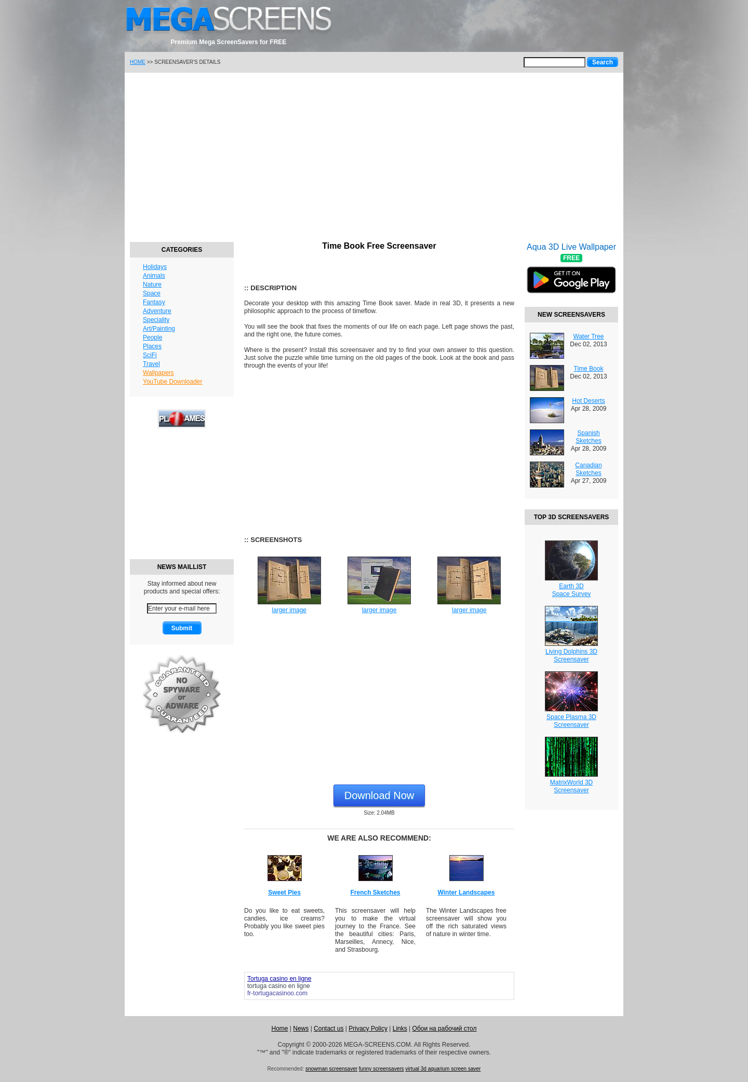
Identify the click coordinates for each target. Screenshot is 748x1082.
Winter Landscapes (466, 892)
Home (279, 1028)
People (152, 337)
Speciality (156, 319)
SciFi (150, 355)
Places (152, 346)
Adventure (157, 311)
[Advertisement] (374, 155)
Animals (154, 275)
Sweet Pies (284, 892)
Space (152, 293)
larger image (289, 610)
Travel (151, 364)
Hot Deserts (588, 400)
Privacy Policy (368, 1028)
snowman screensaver (331, 1069)
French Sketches (375, 892)
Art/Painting (159, 328)
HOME (137, 62)
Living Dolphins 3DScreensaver (571, 655)
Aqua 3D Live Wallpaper (571, 274)
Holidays (155, 266)
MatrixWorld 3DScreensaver (571, 786)
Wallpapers (158, 372)
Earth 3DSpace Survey (571, 590)
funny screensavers (381, 1069)
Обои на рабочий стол (444, 1028)
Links (400, 1028)
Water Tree (588, 336)
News (301, 1028)
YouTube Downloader (173, 381)
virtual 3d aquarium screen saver (442, 1069)
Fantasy (154, 302)
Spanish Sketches (588, 436)
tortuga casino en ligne (278, 986)
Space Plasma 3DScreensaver (571, 720)
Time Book (589, 368)
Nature (152, 284)
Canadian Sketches (588, 469)
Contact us (328, 1028)
